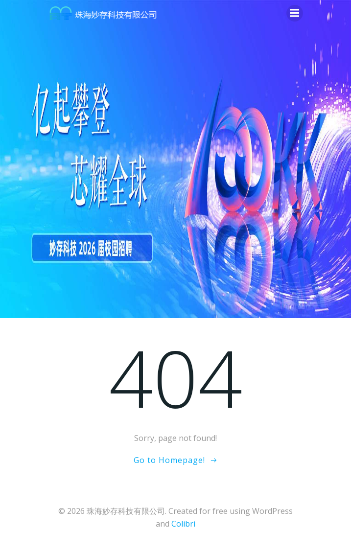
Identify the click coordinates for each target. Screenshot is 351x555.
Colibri (183, 523)
